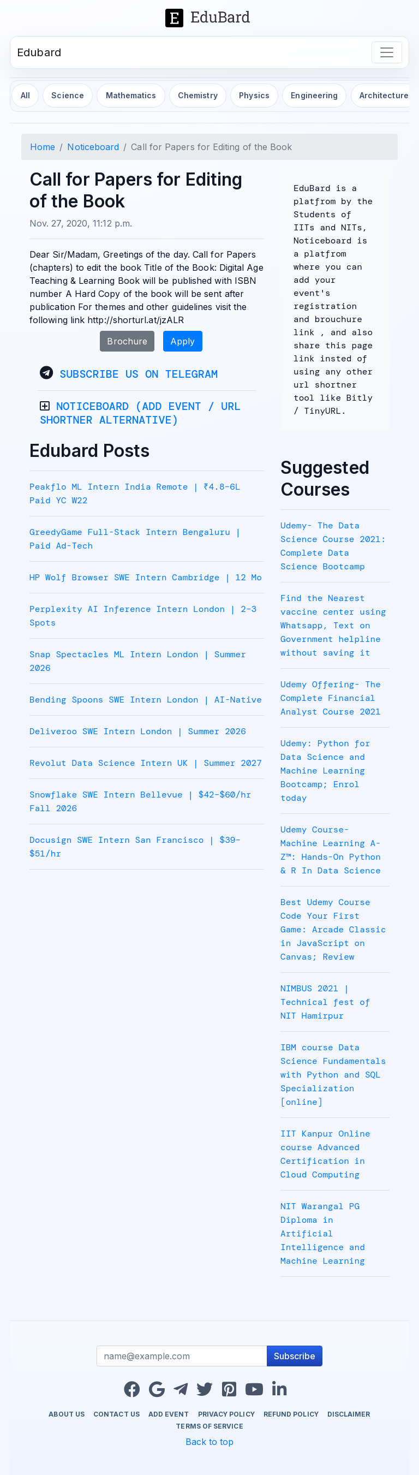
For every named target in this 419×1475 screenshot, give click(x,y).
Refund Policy (291, 1414)
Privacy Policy (226, 1414)
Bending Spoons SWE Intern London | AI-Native (145, 699)
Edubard (39, 52)
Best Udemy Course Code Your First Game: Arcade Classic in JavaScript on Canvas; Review (333, 929)
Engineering (314, 95)
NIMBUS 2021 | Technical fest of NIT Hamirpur (325, 1002)
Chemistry (198, 95)
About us (67, 1414)
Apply (182, 341)
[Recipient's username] (182, 1356)
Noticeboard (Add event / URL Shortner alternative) (140, 413)
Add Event (168, 1414)
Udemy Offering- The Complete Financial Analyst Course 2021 (330, 698)
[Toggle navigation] (387, 52)
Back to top (209, 1441)
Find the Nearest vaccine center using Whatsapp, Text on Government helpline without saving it (333, 625)
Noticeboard (93, 146)
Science (67, 95)
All (25, 95)
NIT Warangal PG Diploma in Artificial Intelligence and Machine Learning (322, 1233)
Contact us (116, 1414)
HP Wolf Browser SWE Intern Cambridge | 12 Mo (145, 577)
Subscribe (294, 1356)
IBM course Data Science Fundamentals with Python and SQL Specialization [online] (333, 1075)
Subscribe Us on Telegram (138, 374)
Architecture (384, 95)
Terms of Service (209, 1426)
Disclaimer (348, 1414)
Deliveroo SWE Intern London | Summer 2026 (137, 731)
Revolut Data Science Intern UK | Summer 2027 (145, 763)
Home (42, 146)
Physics (254, 95)
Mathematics (131, 95)
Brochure (127, 341)
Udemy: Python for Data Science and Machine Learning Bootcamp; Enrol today (325, 771)
